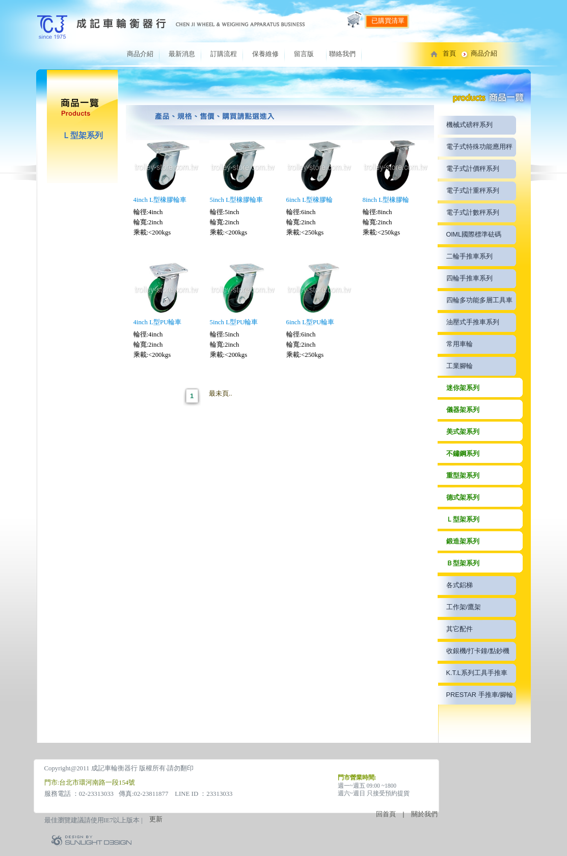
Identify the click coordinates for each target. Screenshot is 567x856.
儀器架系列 (462, 409)
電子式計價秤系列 (472, 168)
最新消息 (182, 54)
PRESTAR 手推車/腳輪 (480, 694)
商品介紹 (140, 54)
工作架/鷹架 (463, 607)
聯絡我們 (342, 54)
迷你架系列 (462, 388)
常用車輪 (459, 344)
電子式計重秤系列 (472, 190)
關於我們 (424, 814)
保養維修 (265, 54)
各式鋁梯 (459, 585)
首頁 (449, 53)
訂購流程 (223, 54)
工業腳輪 (459, 366)
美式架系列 (462, 431)
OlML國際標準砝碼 (474, 234)
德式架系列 (462, 497)
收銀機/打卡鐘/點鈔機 (477, 651)
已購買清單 (387, 20)
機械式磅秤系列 (469, 124)
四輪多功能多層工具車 (479, 300)
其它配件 (459, 629)
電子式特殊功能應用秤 (479, 146)
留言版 (304, 54)
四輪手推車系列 (469, 278)
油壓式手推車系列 (472, 322)
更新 (156, 819)
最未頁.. (220, 393)
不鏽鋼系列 (462, 453)
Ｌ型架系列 (462, 519)
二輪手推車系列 (469, 256)
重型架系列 (462, 475)
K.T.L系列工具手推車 (476, 673)
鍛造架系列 (462, 541)
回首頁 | (393, 814)
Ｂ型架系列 (462, 563)
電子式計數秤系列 (472, 212)
